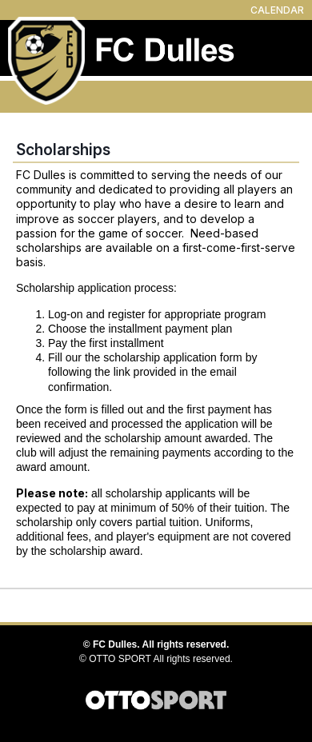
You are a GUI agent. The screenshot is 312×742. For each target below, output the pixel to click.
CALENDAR (277, 10)
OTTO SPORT (120, 658)
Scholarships (63, 149)
